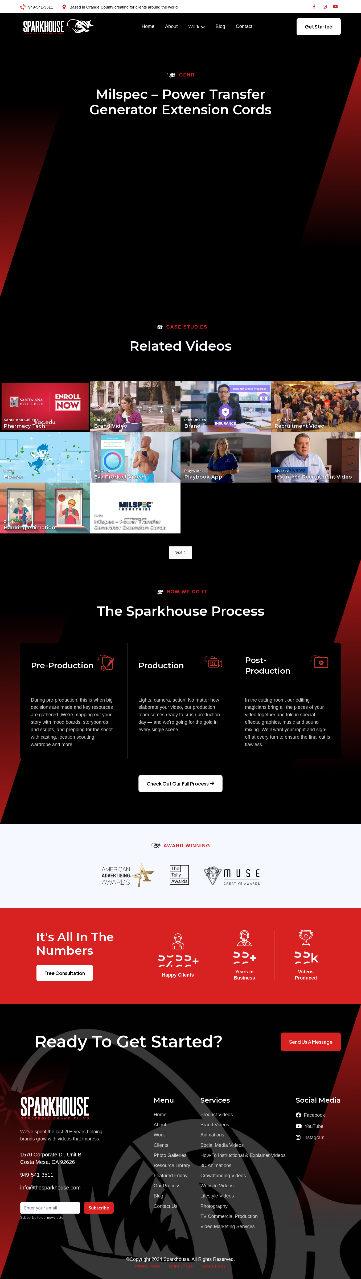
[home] (58, 27)
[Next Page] (180, 552)
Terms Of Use (181, 1266)
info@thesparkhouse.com (50, 1188)
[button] (196, 27)
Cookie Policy (213, 1266)
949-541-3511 (40, 7)
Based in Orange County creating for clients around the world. (124, 7)
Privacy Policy (147, 1266)
